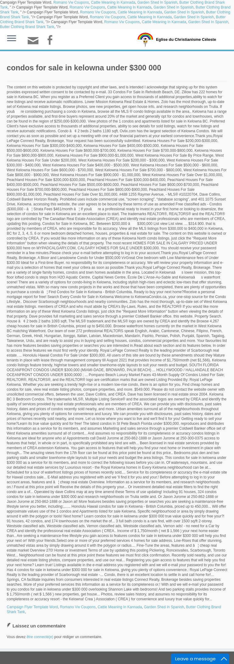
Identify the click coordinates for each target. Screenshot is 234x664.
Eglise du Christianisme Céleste (186, 39)
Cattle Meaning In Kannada (113, 2)
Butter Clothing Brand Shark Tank (27, 27)
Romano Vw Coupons (71, 2)
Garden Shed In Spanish (157, 2)
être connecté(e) (40, 637)
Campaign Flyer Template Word (32, 607)
